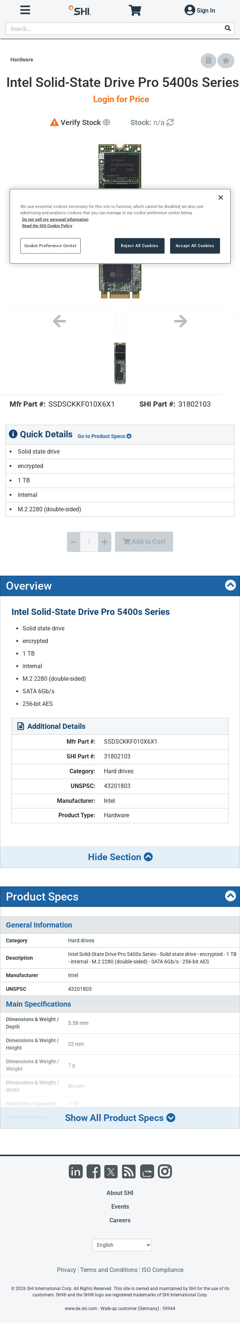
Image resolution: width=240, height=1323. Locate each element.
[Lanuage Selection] (122, 1245)
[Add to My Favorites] (225, 60)
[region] (120, 226)
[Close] (221, 197)
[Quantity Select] (89, 542)
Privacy (66, 1269)
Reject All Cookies (139, 245)
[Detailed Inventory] (152, 123)
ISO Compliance (162, 1269)
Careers (120, 1220)
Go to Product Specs (105, 436)
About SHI (120, 1192)
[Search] (227, 28)
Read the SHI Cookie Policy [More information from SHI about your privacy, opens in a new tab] (47, 225)
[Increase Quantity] (104, 542)
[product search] (120, 28)
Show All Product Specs (120, 1117)
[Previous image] (59, 321)
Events (120, 1206)
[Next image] (180, 321)
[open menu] (25, 10)
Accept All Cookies (195, 245)
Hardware (21, 60)
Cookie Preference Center (50, 245)
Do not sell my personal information (55, 219)
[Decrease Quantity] (73, 542)
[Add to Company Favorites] (208, 60)
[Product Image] (120, 363)
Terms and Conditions (109, 1269)
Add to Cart (144, 541)
